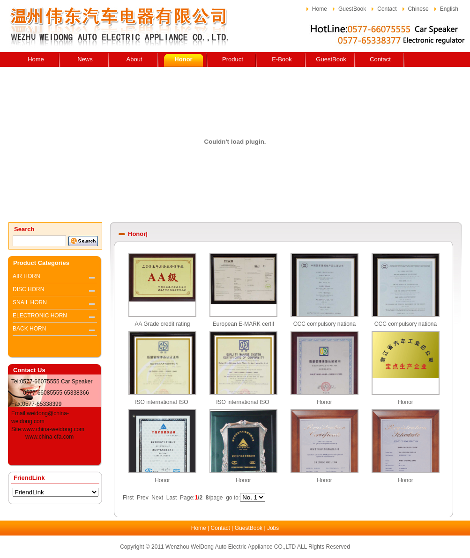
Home (319, 9)
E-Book (282, 59)
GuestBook (352, 9)
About (134, 59)
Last (171, 497)
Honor (183, 59)
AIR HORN (26, 276)
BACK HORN (29, 328)
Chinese (418, 9)
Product (232, 59)
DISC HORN (28, 289)
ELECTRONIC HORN (40, 315)
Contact (386, 9)
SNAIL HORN (30, 302)
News (85, 59)
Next (157, 497)
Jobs (273, 528)
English (449, 9)
